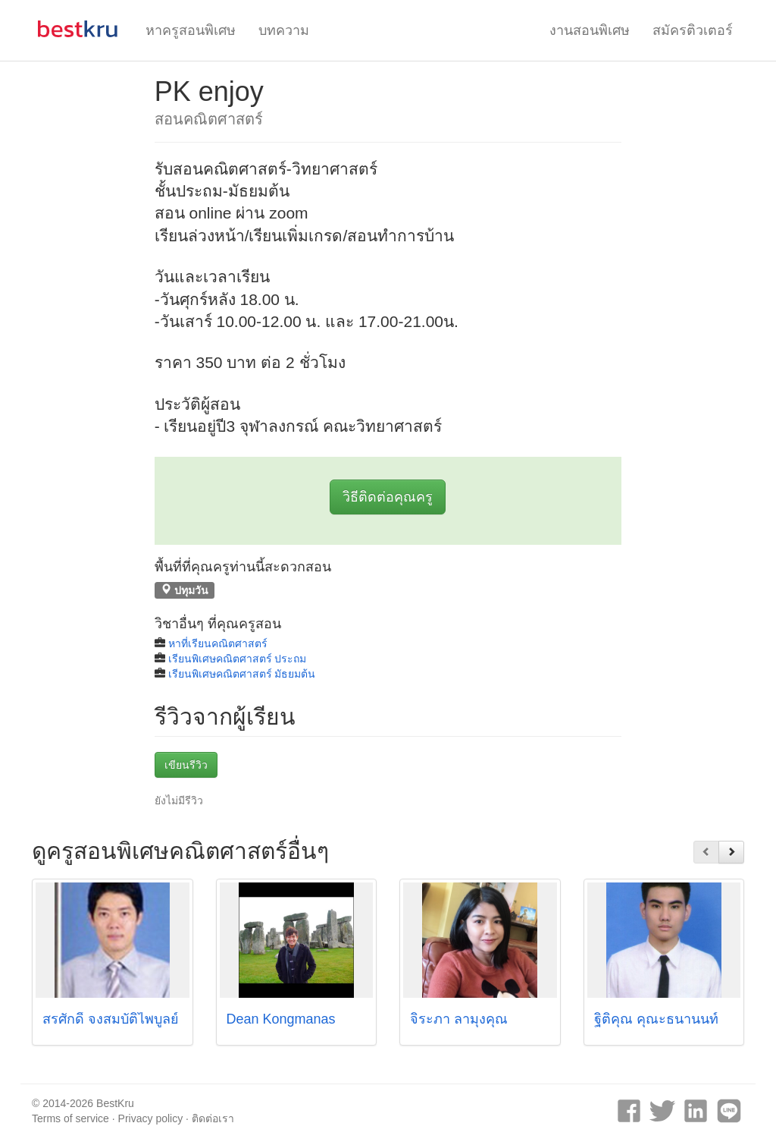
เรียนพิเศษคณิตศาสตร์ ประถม (237, 659)
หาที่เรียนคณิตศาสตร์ (218, 643)
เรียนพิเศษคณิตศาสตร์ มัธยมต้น (242, 674)
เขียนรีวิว (186, 765)
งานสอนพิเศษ (589, 30)
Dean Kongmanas (281, 1019)
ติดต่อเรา (213, 1118)
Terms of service (70, 1118)
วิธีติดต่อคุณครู (388, 497)
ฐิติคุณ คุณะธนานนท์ (656, 1019)
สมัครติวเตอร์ (692, 30)
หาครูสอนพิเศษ (191, 30)
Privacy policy (150, 1118)
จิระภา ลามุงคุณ (459, 1019)
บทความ (283, 30)
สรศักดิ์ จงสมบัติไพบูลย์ (110, 1019)
